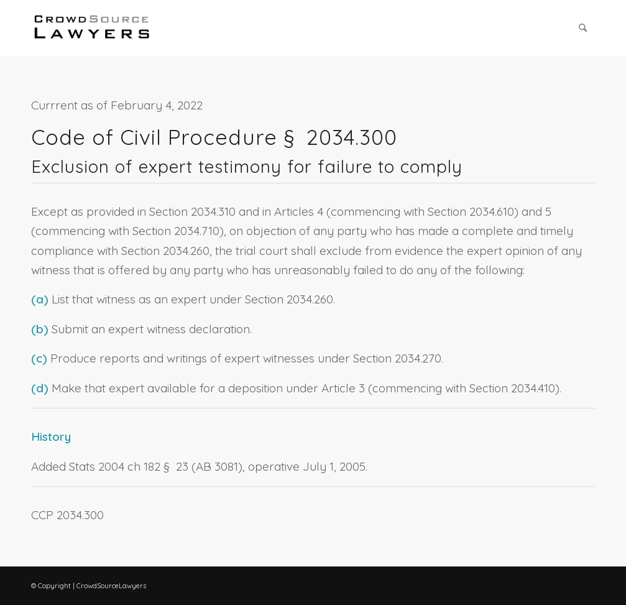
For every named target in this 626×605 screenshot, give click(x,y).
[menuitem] (583, 28)
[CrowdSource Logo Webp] (92, 28)
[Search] (583, 28)
